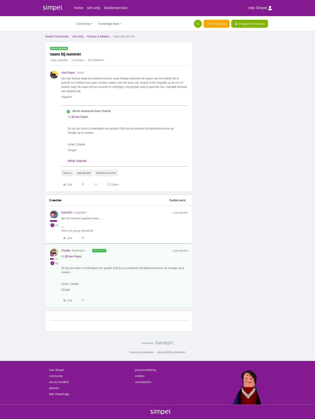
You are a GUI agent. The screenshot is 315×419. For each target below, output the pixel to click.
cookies (139, 376)
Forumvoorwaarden (142, 352)
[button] (217, 24)
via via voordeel (59, 382)
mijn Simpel (260, 8)
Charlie (65, 250)
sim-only (93, 8)
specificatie (84, 173)
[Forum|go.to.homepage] (58, 24)
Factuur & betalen (98, 36)
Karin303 (67, 212)
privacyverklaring (145, 370)
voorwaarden (143, 382)
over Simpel (56, 370)
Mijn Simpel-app (59, 394)
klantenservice (115, 8)
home (78, 8)
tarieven (54, 388)
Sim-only (77, 36)
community (56, 376)
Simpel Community (57, 36)
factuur (67, 173)
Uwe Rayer (68, 72)
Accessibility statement (171, 352)
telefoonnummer (106, 173)
